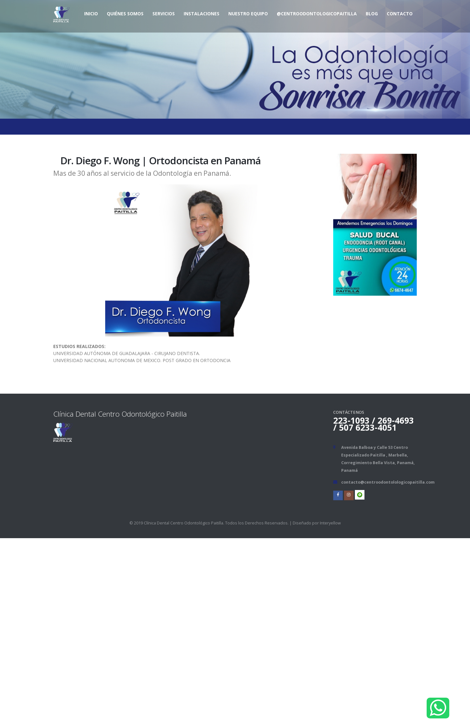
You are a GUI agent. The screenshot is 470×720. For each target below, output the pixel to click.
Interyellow (330, 523)
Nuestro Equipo (248, 14)
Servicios (163, 14)
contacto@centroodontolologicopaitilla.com (388, 482)
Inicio (91, 14)
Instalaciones (201, 14)
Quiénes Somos (125, 14)
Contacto (400, 14)
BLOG (372, 14)
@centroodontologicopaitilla (317, 14)
